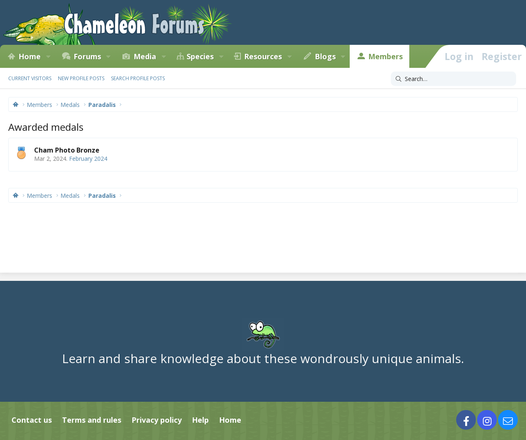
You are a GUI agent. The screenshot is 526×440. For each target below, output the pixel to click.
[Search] (453, 79)
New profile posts (81, 78)
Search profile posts (138, 78)
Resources (263, 56)
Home (29, 56)
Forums (87, 56)
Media (145, 56)
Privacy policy (157, 420)
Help (200, 420)
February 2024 (88, 158)
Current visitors (29, 78)
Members (385, 56)
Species (200, 56)
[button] (48, 56)
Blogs (325, 56)
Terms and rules (91, 420)
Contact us (32, 420)
